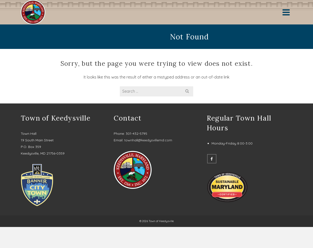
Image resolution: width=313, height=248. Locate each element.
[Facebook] (211, 158)
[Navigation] (286, 12)
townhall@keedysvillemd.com (148, 140)
